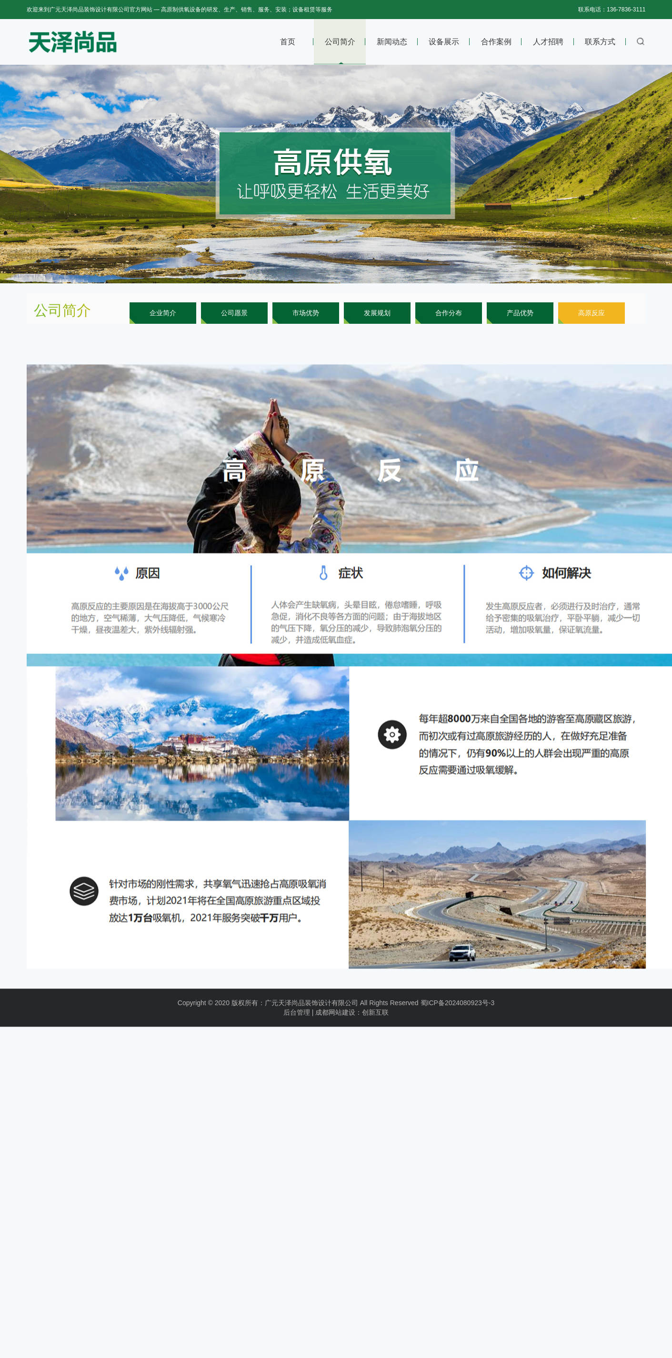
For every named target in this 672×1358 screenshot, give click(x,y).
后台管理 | (298, 1019)
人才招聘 (548, 42)
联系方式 (600, 42)
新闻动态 (392, 42)
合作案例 (496, 42)
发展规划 (377, 313)
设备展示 (444, 42)
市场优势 (305, 313)
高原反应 (591, 313)
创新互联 (375, 1019)
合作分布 (448, 313)
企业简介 (163, 313)
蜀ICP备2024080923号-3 (458, 1010)
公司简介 (340, 42)
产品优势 (520, 313)
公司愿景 (234, 313)
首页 (287, 42)
